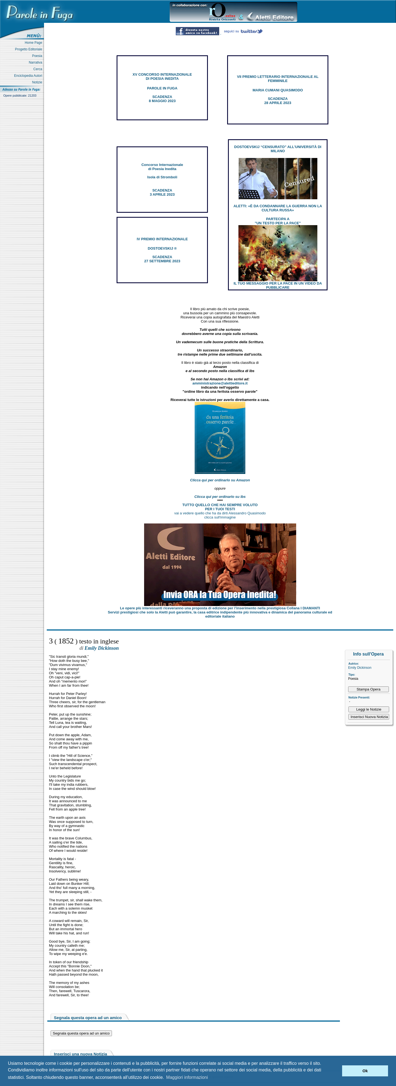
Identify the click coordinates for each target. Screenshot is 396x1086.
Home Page (34, 43)
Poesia (38, 56)
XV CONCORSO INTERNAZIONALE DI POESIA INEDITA (162, 76)
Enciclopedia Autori (29, 76)
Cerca (38, 69)
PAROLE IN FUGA (162, 88)
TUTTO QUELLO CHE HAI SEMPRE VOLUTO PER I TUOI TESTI (220, 507)
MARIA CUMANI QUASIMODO (278, 90)
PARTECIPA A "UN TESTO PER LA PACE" (278, 221)
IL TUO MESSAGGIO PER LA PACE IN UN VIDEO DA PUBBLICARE (277, 285)
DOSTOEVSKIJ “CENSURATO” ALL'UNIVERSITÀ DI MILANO (277, 149)
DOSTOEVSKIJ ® (162, 248)
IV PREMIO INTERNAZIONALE (162, 239)
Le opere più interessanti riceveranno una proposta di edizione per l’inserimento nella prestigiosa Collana (220, 608)
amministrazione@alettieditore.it (220, 383)
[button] (336, 1071)
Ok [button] (365, 1071)
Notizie (38, 82)
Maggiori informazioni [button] (187, 1077)
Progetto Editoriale (29, 49)
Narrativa (36, 62)
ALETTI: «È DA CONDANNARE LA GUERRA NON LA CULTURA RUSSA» (277, 208)
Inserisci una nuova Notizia (80, 1054)
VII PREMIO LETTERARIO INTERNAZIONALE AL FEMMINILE (277, 79)
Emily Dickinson (360, 668)
